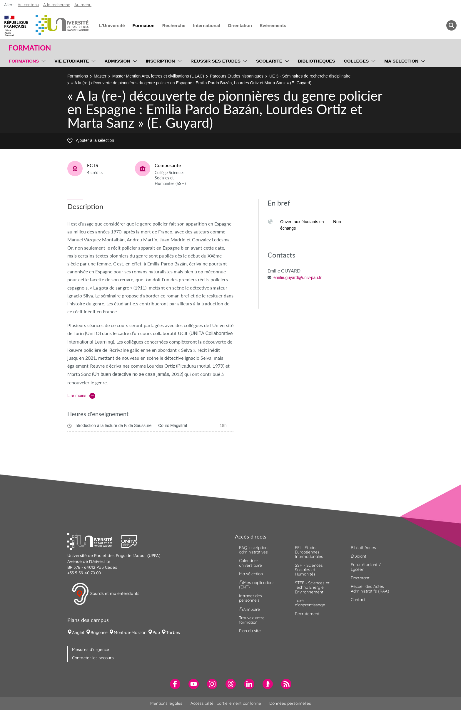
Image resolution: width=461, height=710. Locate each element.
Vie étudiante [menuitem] (71, 60)
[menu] (42, 60)
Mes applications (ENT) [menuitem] (257, 585)
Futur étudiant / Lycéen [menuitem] (366, 567)
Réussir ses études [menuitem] (215, 60)
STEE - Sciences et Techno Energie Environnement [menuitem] (312, 587)
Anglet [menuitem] (78, 632)
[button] (94, 541)
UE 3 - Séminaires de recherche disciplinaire (309, 76)
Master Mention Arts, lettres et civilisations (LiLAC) (158, 76)
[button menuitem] (451, 25)
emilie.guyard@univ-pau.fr (297, 277)
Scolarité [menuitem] (269, 60)
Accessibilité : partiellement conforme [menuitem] (226, 703)
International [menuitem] (206, 25)
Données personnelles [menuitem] (290, 703)
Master (100, 76)
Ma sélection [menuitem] (401, 60)
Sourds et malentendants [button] (105, 594)
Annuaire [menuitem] (249, 609)
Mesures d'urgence (90, 649)
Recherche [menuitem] (174, 25)
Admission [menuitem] (117, 60)
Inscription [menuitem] (160, 60)
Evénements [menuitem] (273, 25)
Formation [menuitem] (143, 25)
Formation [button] (30, 48)
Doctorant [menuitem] (360, 578)
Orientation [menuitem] (240, 25)
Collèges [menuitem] (356, 60)
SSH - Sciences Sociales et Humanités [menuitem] (309, 570)
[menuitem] (175, 684)
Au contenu (28, 4)
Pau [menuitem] (156, 632)
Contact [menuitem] (358, 599)
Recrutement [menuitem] (307, 613)
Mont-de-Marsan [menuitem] (130, 632)
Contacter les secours (93, 657)
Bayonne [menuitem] (99, 632)
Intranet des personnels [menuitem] (250, 598)
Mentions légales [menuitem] (166, 703)
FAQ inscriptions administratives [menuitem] (254, 550)
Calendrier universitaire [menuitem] (250, 563)
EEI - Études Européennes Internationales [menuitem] (309, 552)
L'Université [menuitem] (112, 25)
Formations (77, 76)
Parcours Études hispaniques (236, 76)
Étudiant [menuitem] (358, 556)
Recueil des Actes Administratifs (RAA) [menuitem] (370, 588)
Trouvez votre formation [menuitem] (252, 620)
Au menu (82, 4)
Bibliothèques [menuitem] (316, 60)
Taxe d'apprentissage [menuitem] (310, 603)
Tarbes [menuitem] (173, 632)
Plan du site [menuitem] (250, 630)
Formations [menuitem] (24, 60)
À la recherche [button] (56, 4)
